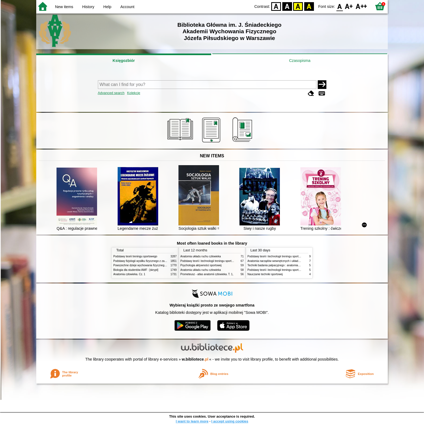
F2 (361, 6)
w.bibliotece (195, 359)
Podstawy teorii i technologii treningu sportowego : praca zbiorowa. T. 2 (223, 260)
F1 (349, 6)
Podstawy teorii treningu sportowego (135, 256)
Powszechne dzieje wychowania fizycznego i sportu (144, 265)
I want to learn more (192, 421)
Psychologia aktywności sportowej (200, 265)
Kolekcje (133, 93)
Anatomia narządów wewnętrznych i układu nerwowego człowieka (287, 260)
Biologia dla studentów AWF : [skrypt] (135, 269)
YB (298, 6)
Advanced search (111, 93)
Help (107, 7)
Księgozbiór (123, 60)
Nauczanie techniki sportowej (265, 274)
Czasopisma (299, 60)
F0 (339, 6)
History (88, 7)
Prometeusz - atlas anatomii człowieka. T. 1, (206, 274)
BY (309, 6)
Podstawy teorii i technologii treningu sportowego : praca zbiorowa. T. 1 (290, 269)
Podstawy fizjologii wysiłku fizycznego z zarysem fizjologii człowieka (154, 260)
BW (287, 6)
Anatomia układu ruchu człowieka (200, 256)
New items (64, 7)
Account (127, 7)
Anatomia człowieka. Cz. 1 (129, 274)
